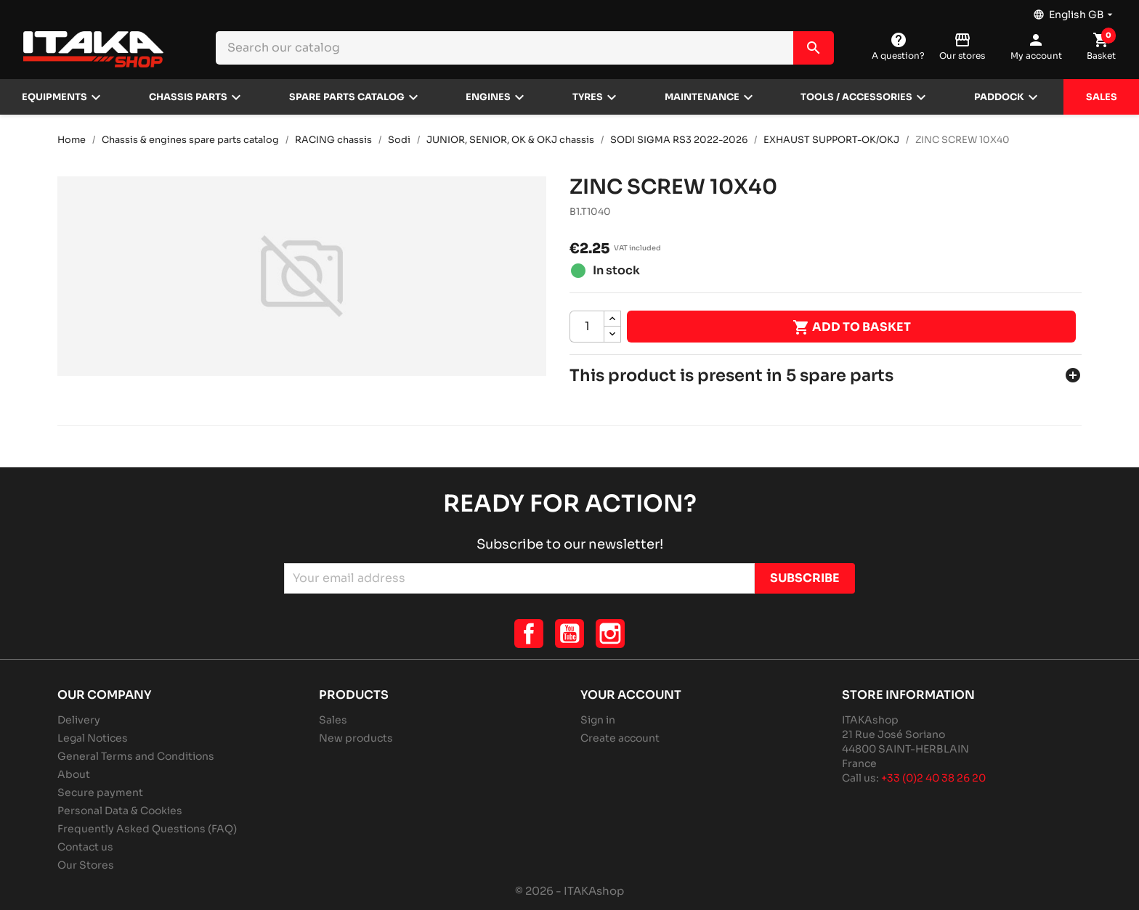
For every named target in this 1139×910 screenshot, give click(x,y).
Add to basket (852, 327)
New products (356, 738)
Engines (488, 97)
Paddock (999, 97)
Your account (630, 694)
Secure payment (100, 792)
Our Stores (85, 865)
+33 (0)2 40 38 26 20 (933, 777)
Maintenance (702, 97)
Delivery (78, 719)
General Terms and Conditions (135, 756)
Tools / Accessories (856, 97)
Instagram (610, 633)
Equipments (54, 97)
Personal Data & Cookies (119, 810)
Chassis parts (188, 97)
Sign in (597, 719)
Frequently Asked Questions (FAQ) (147, 828)
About (73, 774)
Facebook (528, 633)
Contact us (85, 846)
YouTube (569, 633)
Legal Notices (92, 738)
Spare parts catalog (347, 97)
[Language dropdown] (1074, 11)
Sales (1101, 97)
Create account (620, 738)
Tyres (587, 97)
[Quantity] (587, 327)
